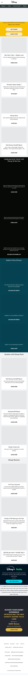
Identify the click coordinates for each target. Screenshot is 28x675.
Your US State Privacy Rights (17, 655)
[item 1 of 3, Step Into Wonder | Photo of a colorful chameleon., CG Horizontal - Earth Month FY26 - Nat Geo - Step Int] (14, 179)
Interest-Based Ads (14, 666)
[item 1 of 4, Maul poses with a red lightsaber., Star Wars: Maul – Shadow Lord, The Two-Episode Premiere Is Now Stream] (14, 51)
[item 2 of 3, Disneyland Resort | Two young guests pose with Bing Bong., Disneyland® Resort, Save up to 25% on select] (14, 408)
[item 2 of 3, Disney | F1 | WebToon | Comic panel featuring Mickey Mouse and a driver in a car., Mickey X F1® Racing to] (14, 514)
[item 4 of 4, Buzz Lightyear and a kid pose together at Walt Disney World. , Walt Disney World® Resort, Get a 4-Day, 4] (14, 141)
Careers (17, 643)
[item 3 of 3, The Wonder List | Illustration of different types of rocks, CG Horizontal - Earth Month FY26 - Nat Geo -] (14, 242)
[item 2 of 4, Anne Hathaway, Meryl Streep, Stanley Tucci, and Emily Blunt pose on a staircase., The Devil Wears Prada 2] (14, 81)
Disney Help (12, 643)
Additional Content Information (17, 652)
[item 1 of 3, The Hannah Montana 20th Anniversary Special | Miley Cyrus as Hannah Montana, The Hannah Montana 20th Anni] (14, 278)
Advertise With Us (8, 647)
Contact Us (22, 643)
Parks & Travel (16, 6)
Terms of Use (7, 652)
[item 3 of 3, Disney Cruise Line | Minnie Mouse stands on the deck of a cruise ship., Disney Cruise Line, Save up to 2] (14, 441)
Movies (24, 6)
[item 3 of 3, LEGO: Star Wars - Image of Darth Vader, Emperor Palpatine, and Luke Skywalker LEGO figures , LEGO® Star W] (14, 547)
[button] (2, 2)
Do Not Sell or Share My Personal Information (14, 662)
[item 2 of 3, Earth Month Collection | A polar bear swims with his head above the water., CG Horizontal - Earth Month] (14, 210)
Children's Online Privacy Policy (14, 659)
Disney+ (3, 6)
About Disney (6, 643)
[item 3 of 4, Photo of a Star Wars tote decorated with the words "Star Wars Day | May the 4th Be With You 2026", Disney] (14, 112)
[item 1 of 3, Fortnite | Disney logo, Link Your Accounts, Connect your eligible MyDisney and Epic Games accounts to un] (14, 480)
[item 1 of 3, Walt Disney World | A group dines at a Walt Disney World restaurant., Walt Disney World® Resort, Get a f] (14, 373)
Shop (9, 6)
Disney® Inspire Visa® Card (18, 647)
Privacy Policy (7, 655)
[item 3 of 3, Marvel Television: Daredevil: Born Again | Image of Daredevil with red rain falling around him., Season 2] (14, 337)
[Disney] (14, 2)
